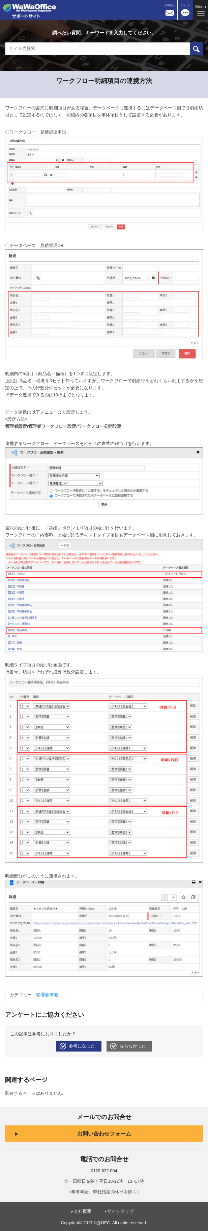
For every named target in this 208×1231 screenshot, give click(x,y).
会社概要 (82, 1211)
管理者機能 (47, 994)
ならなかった (133, 1046)
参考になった (82, 1046)
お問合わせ (170, 5)
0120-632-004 (104, 1171)
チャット (185, 5)
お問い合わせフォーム (104, 1134)
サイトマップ (120, 1211)
